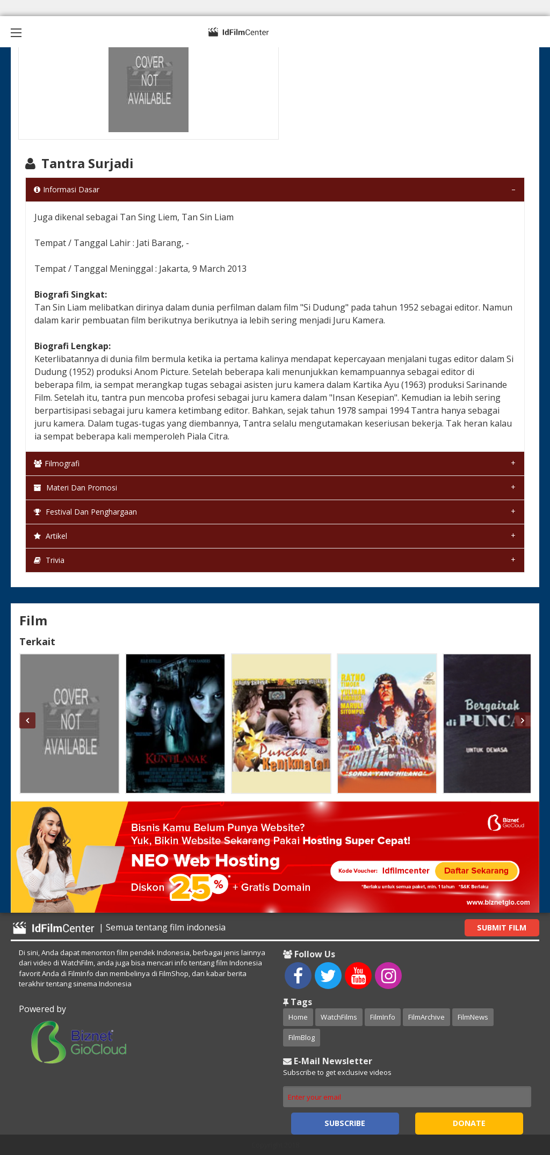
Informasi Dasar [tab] (66, 189)
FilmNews (473, 1017)
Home (298, 1017)
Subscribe (344, 1123)
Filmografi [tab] (56, 463)
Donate (469, 1123)
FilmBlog (301, 1037)
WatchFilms (339, 1017)
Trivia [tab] (49, 560)
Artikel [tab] (50, 536)
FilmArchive (426, 1017)
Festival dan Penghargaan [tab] (85, 512)
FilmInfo (382, 1017)
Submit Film (501, 927)
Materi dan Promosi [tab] (75, 487)
